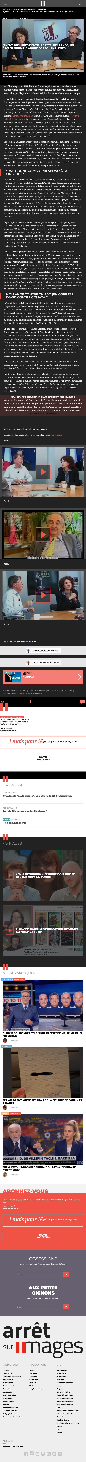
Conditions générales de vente (68, 1423)
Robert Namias (10, 691)
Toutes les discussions (64, 1401)
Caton (23, 691)
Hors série (6, 1446)
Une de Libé (52, 691)
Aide (58, 1407)
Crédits (59, 1426)
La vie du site (61, 1373)
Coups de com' (8, 1373)
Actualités (33, 1373)
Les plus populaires (36, 1389)
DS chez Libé (18, 1446)
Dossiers (32, 1383)
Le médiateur (61, 1376)
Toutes (31, 1370)
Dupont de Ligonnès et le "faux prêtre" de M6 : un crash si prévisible (42, 1034)
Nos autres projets (63, 1392)
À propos (60, 1386)
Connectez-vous (8, 731)
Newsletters (61, 1417)
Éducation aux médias (65, 1383)
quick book (66, 691)
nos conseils (56, 435)
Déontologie (7, 1389)
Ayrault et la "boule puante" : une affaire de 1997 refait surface (37, 796)
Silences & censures (10, 1411)
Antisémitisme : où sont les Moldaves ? (25, 811)
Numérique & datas (10, 1386)
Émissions (33, 1376)
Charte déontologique (65, 1395)
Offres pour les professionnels (67, 1411)
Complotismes (8, 1401)
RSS (58, 1429)
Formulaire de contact (65, 1398)
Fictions (5, 1370)
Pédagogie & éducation (11, 1414)
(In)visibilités (7, 1398)
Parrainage (60, 1379)
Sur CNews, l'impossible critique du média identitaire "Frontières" (39, 1168)
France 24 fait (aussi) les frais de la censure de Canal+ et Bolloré (42, 1101)
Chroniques (33, 1379)
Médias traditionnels (10, 1407)
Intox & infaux (8, 1379)
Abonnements (62, 1370)
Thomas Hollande (33, 693)
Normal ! (15, 819)
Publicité (6, 1404)
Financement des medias (12, 1417)
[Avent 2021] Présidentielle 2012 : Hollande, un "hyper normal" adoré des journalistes (38, 47)
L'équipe (60, 1389)
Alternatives (7, 1392)
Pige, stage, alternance (65, 1404)
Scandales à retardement (12, 1376)
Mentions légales (63, 1420)
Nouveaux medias (9, 1395)
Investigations (8, 1383)
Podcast (59, 1432)
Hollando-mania (37, 691)
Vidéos (32, 1386)
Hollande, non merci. (14, 823)
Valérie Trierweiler (12, 693)
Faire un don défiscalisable (66, 1414)
